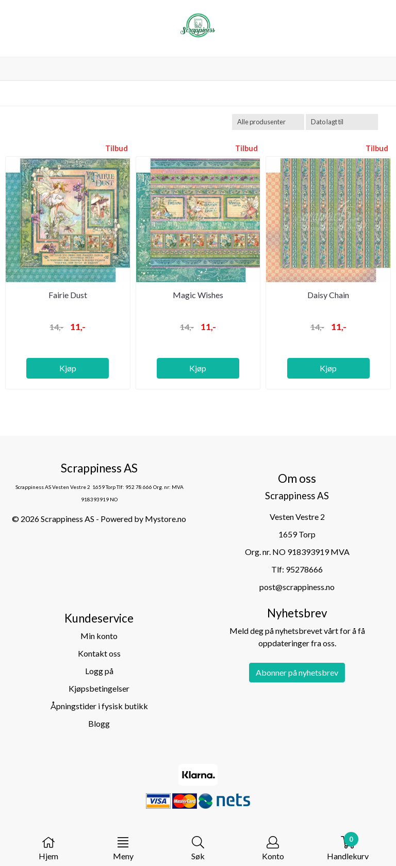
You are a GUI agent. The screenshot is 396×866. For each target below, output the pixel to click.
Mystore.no (165, 519)
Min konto (99, 636)
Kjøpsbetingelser (99, 688)
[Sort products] (342, 122)
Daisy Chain (328, 295)
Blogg (99, 723)
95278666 (304, 569)
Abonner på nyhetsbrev (297, 672)
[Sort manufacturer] (268, 122)
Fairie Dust (67, 295)
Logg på (99, 671)
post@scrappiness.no (297, 587)
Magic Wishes (198, 295)
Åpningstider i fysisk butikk (99, 706)
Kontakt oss (99, 653)
